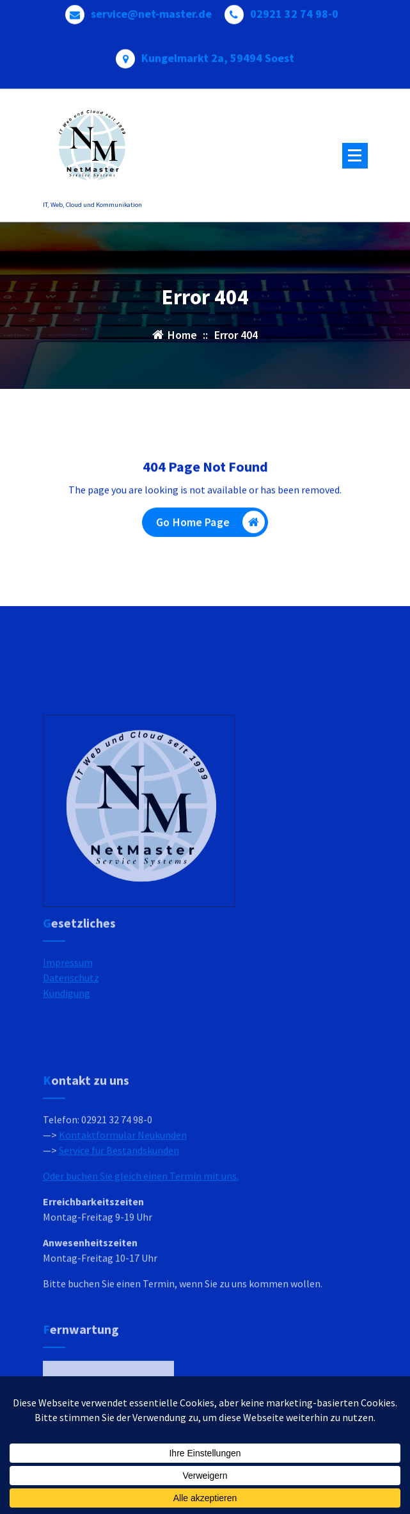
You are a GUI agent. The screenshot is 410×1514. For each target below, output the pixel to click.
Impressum (68, 989)
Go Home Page (210, 524)
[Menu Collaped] (355, 156)
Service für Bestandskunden (119, 1216)
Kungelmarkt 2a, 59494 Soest (217, 55)
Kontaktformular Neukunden (123, 1200)
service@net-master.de (151, 11)
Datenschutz (71, 1005)
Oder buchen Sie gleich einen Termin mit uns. (141, 1241)
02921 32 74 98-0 (294, 11)
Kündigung (66, 1020)
